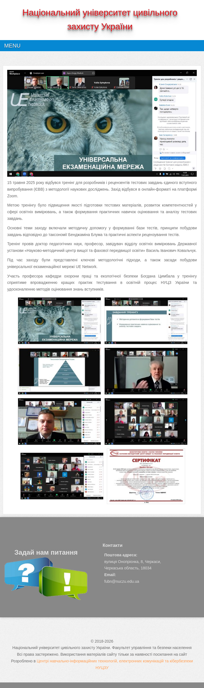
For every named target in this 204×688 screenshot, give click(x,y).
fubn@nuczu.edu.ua (121, 581)
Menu (12, 46)
